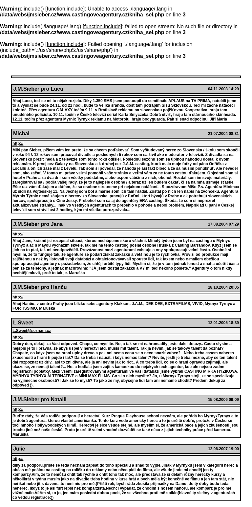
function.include (65, 8)
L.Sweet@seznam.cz (31, 330)
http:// (17, 143)
